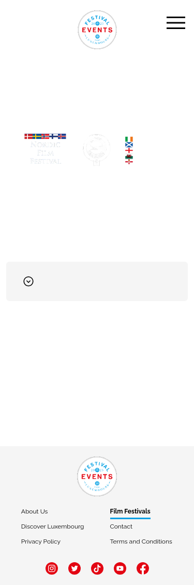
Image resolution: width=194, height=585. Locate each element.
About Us (34, 511)
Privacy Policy (41, 541)
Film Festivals (130, 511)
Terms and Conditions (141, 541)
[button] (97, 281)
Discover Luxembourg (52, 526)
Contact (121, 526)
